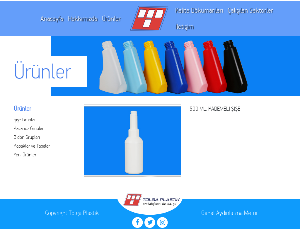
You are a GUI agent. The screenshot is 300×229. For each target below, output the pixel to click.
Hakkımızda (82, 19)
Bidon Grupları (27, 137)
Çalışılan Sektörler (250, 10)
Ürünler (111, 19)
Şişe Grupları (25, 119)
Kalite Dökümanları (199, 10)
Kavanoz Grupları (29, 128)
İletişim (184, 26)
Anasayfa (51, 19)
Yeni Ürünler (25, 155)
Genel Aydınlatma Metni (229, 212)
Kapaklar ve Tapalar (32, 146)
